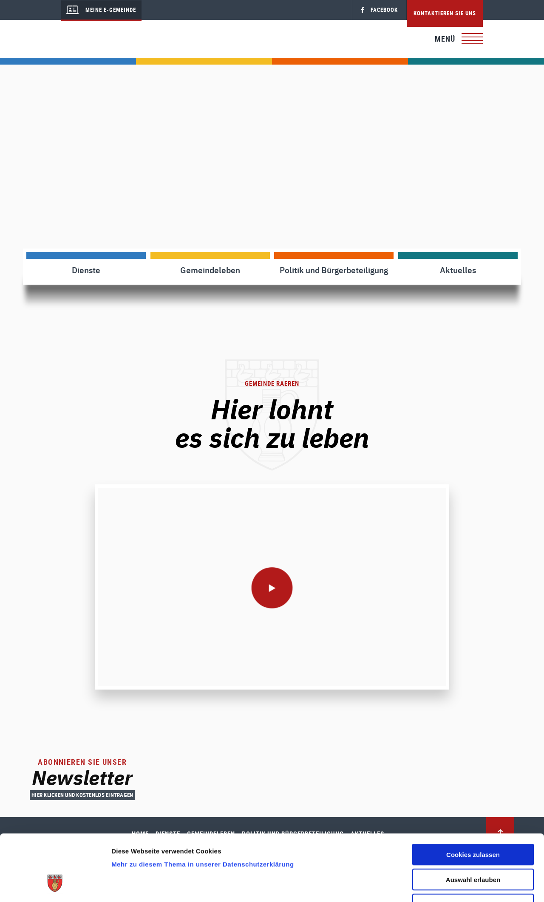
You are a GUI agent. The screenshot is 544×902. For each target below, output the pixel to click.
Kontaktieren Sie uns (445, 13)
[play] (272, 587)
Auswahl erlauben (473, 822)
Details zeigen (452, 885)
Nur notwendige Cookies (473, 847)
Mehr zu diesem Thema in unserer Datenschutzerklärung (202, 807)
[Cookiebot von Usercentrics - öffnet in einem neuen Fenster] (55, 885)
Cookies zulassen (473, 797)
